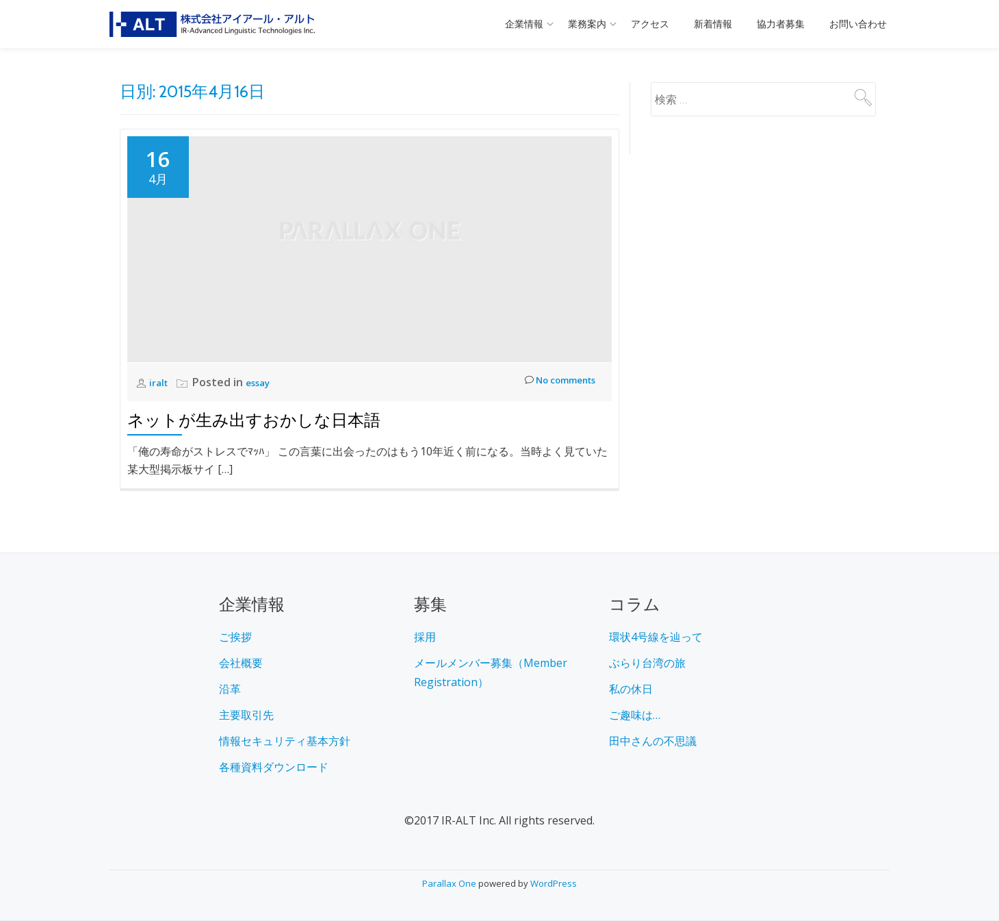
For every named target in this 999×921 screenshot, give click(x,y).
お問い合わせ (858, 24)
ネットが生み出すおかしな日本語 (253, 420)
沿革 (230, 688)
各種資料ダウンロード (273, 766)
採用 (425, 636)
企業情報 (524, 24)
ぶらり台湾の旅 (647, 662)
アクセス (650, 24)
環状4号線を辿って (656, 636)
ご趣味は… (634, 714)
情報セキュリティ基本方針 (284, 740)
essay (265, 382)
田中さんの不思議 (653, 740)
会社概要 (241, 662)
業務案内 (587, 24)
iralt (161, 382)
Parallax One (450, 883)
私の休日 (631, 688)
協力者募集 (781, 24)
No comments (551, 382)
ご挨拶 (235, 636)
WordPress (553, 883)
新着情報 (713, 24)
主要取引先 (246, 714)
